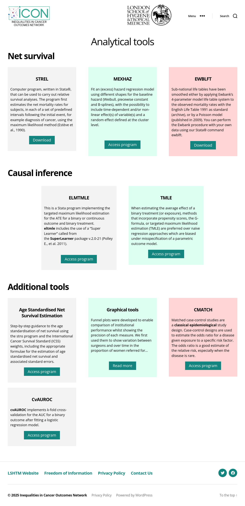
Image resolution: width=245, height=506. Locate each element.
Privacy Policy (120, 473)
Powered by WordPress (138, 495)
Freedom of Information (73, 473)
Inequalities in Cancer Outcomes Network (55, 495)
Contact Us (152, 473)
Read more (122, 365)
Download (42, 140)
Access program (122, 144)
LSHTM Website (24, 473)
